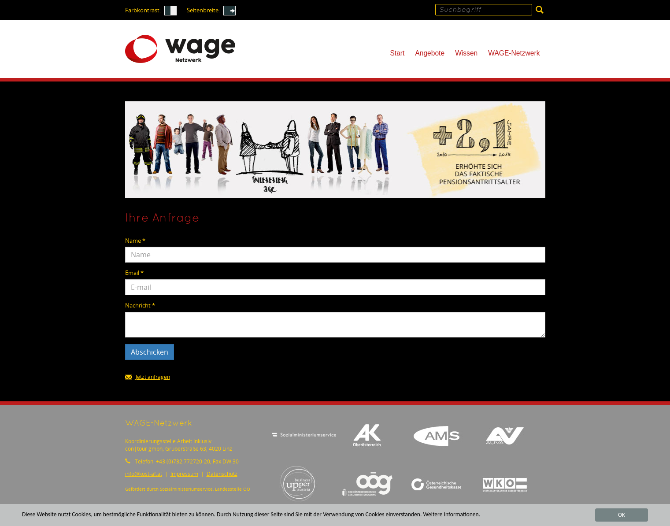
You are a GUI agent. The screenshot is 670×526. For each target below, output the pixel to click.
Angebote (429, 53)
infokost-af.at (143, 474)
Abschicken (149, 352)
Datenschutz (222, 474)
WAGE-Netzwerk (514, 53)
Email (134, 273)
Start (397, 53)
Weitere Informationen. (451, 515)
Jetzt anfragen (147, 377)
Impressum (184, 474)
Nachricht (140, 305)
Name (135, 240)
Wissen (466, 53)
